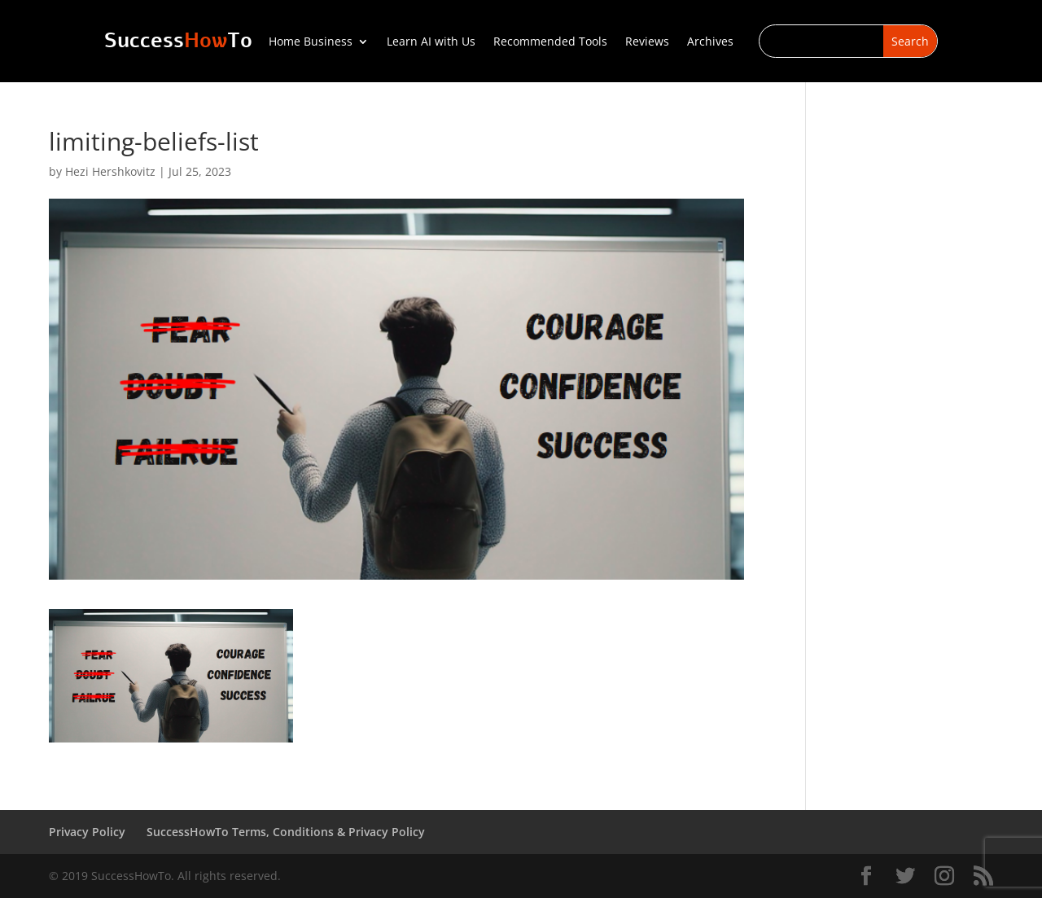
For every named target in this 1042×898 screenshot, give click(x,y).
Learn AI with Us (431, 42)
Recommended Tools (550, 42)
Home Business (310, 42)
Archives (710, 42)
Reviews (647, 42)
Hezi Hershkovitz (110, 171)
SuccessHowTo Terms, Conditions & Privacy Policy (286, 831)
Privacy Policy (87, 831)
